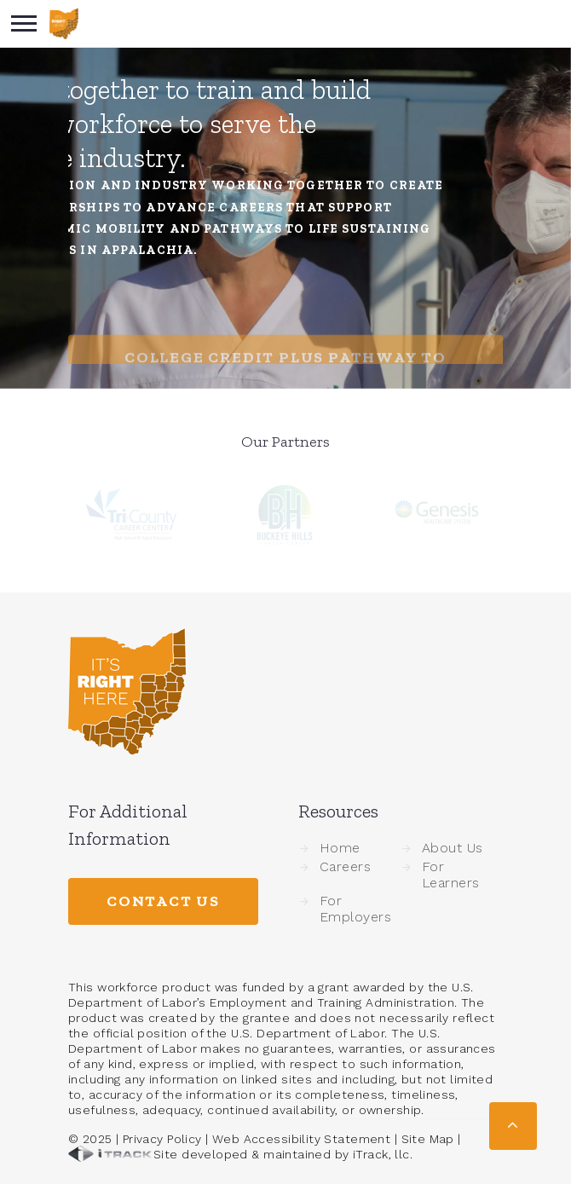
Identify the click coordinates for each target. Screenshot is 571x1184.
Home (340, 848)
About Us (452, 848)
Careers (345, 866)
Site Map (427, 1139)
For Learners (451, 874)
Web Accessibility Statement (301, 1139)
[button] (513, 1126)
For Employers (355, 908)
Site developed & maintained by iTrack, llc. (240, 1154)
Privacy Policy (162, 1139)
